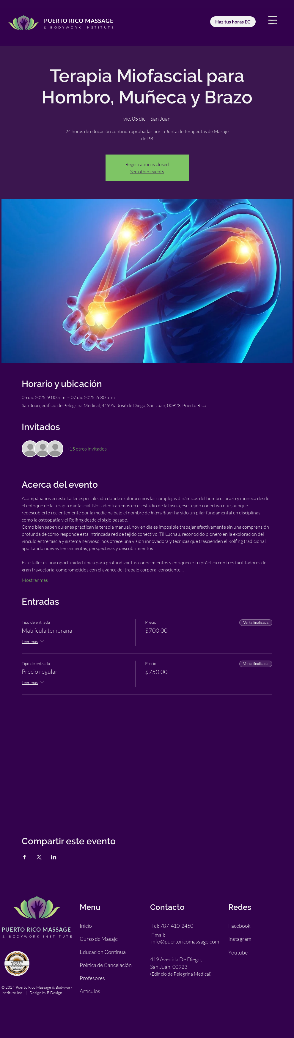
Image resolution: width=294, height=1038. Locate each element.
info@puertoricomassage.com (185, 941)
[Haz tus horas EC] (233, 21)
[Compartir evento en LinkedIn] (53, 857)
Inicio (86, 925)
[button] (272, 20)
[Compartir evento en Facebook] (24, 857)
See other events (147, 171)
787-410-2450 (176, 925)
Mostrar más (35, 580)
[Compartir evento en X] (39, 857)
